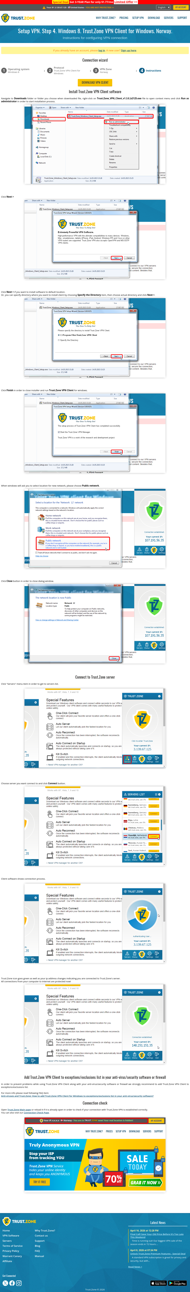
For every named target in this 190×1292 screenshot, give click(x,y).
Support (182, 18)
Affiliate (7, 1261)
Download (154, 18)
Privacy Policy (11, 1251)
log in (101, 50)
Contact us (41, 1235)
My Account (180, 7)
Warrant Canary (12, 1256)
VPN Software (11, 1235)
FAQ (37, 1251)
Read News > (135, 1266)
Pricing (123, 18)
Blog (37, 1246)
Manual (39, 1256)
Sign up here (128, 50)
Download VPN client (95, 82)
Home (6, 1230)
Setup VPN (138, 18)
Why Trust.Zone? (105, 18)
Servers (168, 18)
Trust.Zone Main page (19, 1109)
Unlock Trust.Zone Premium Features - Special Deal (158, 1253)
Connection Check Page (36, 1112)
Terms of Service (13, 1246)
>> (125, 2)
